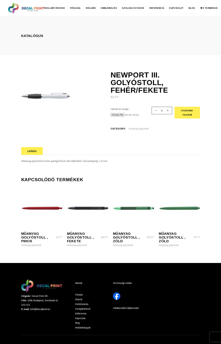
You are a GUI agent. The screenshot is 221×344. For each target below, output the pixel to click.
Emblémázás (81, 304)
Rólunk (78, 299)
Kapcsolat (80, 318)
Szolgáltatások (82, 309)
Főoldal (79, 294)
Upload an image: (120, 109)
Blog (77, 323)
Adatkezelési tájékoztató (126, 308)
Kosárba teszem (187, 112)
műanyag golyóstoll (139, 128)
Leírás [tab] (32, 151)
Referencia (80, 313)
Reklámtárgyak (82, 327)
